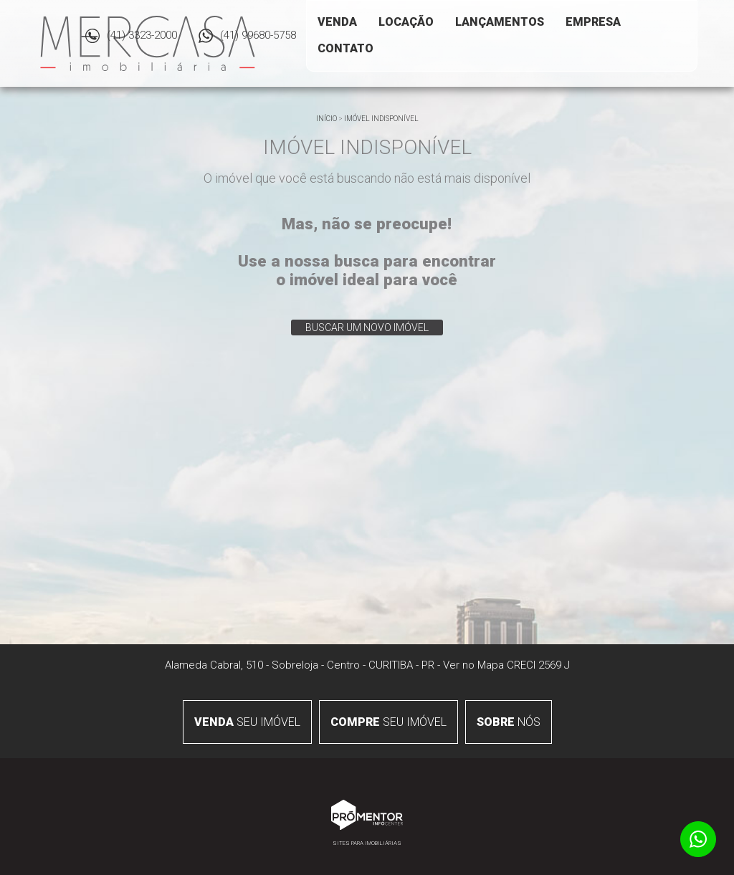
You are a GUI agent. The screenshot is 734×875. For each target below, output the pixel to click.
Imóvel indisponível (381, 119)
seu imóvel (247, 722)
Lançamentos (499, 22)
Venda (337, 22)
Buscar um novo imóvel (367, 327)
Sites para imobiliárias (367, 843)
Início (326, 119)
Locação (406, 22)
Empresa (593, 22)
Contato (345, 48)
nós (508, 722)
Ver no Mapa (473, 665)
